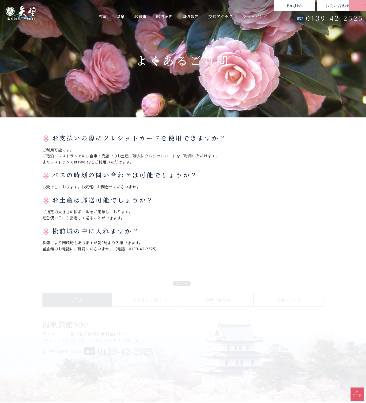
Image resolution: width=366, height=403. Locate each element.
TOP (357, 396)
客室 (103, 16)
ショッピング (255, 16)
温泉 (120, 16)
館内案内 (164, 16)
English (260, 5)
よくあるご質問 (147, 302)
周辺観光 (190, 16)
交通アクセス (220, 16)
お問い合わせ (302, 5)
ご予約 (345, 5)
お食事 (140, 16)
